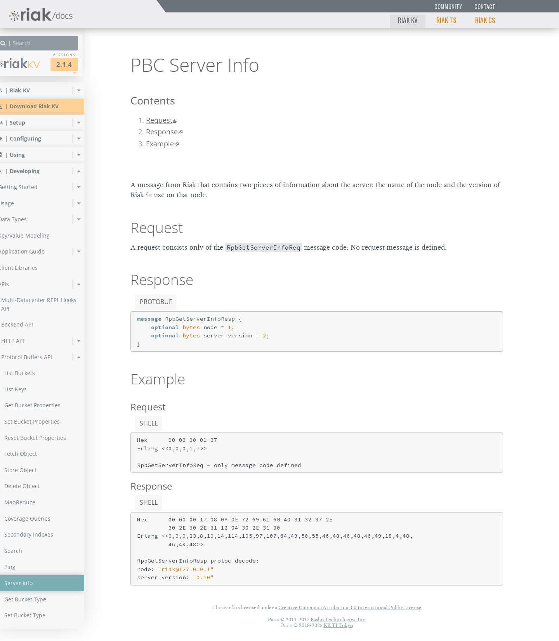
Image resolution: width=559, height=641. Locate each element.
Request (159, 120)
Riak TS (446, 20)
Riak (33, 63)
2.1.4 (79, 64)
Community (448, 6)
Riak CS (485, 20)
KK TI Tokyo (338, 625)
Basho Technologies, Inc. (338, 619)
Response (162, 131)
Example (160, 143)
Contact (484, 6)
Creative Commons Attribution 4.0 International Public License (350, 607)
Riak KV (408, 20)
